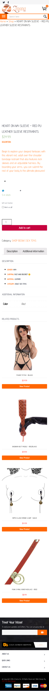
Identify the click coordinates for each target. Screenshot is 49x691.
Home (3, 21)
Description (12, 251)
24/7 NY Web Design (9, 681)
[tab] (12, 251)
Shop (11, 21)
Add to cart (24, 227)
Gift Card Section (7, 203)
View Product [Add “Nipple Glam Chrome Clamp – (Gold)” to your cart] (24, 529)
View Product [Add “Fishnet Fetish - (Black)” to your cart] (24, 386)
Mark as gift (7, 207)
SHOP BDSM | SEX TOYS (24, 240)
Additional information (33, 251)
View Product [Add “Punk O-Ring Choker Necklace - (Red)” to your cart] (24, 600)
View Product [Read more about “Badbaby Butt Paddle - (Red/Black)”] (24, 458)
